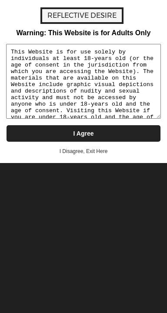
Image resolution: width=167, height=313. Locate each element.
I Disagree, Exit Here (84, 151)
